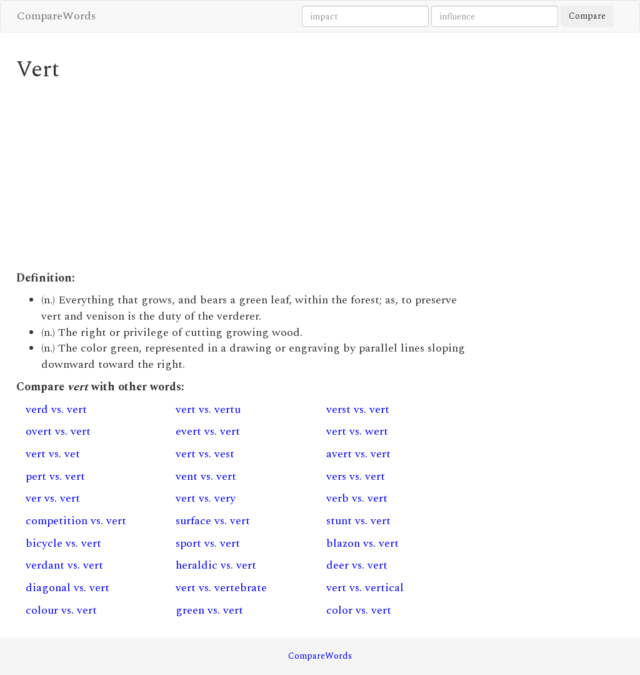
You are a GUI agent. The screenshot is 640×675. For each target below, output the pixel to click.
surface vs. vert (213, 520)
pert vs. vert (55, 476)
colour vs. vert (61, 610)
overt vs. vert (58, 431)
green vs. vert (209, 610)
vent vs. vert (206, 476)
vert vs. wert (357, 431)
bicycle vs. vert (63, 543)
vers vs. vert (355, 476)
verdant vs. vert (64, 565)
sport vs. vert (208, 543)
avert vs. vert (358, 453)
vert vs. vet (53, 453)
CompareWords (56, 16)
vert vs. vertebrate (221, 587)
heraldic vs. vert (216, 565)
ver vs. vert (53, 498)
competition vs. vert (76, 520)
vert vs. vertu (208, 409)
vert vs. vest (205, 453)
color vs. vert (358, 610)
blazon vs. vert (362, 543)
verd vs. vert (56, 409)
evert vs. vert (208, 431)
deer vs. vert (357, 565)
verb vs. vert (357, 498)
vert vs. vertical (365, 587)
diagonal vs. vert (67, 587)
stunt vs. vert (358, 520)
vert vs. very (206, 498)
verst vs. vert (357, 409)
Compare (587, 16)
